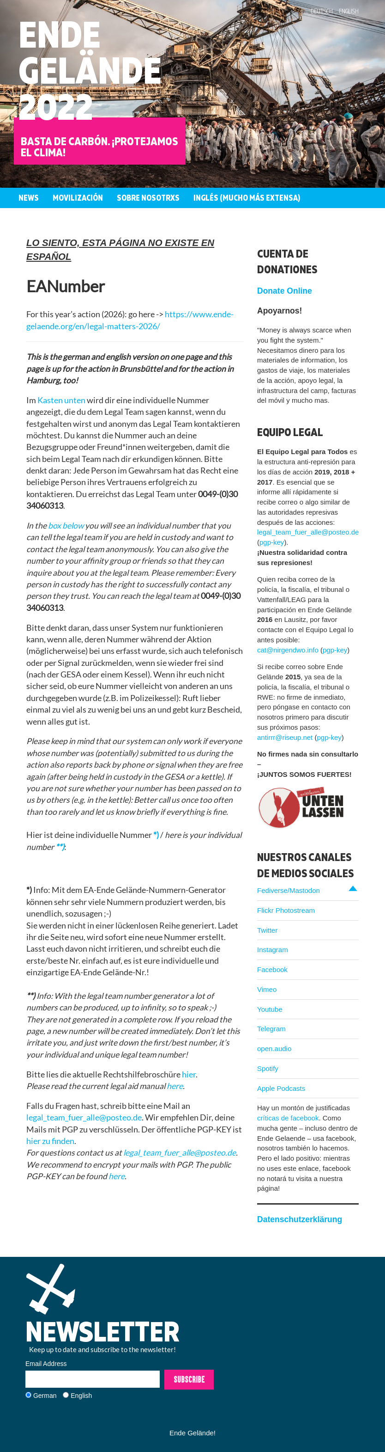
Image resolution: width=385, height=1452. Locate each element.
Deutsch (322, 11)
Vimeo (267, 989)
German (45, 1395)
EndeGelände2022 (90, 70)
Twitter (267, 930)
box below (66, 525)
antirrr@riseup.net (285, 737)
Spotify (267, 1068)
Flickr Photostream (286, 910)
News (28, 198)
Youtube (270, 1009)
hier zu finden (50, 1141)
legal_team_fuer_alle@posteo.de (84, 1117)
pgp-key (271, 542)
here (175, 1086)
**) (59, 847)
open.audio (274, 1048)
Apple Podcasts (281, 1088)
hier (189, 1074)
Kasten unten (61, 400)
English (349, 11)
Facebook (272, 969)
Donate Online (284, 290)
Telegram (271, 1029)
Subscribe (189, 1379)
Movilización (78, 198)
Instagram (272, 950)
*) (156, 835)
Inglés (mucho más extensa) (246, 198)
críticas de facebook (288, 1118)
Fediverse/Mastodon (288, 890)
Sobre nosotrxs (148, 198)
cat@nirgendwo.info (288, 650)
